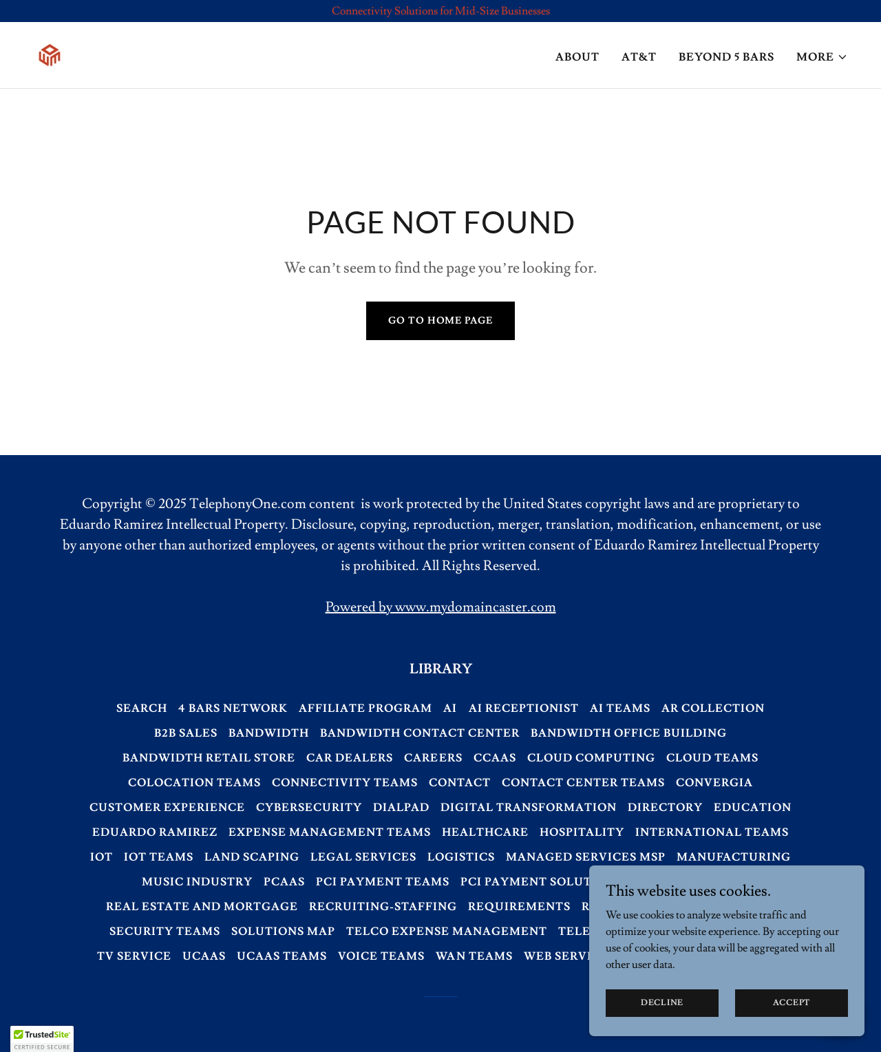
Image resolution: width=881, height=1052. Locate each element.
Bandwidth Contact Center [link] (420, 733)
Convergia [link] (714, 783)
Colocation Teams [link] (194, 783)
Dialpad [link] (401, 807)
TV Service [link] (134, 956)
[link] (49, 52)
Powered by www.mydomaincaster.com (441, 607)
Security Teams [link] (164, 931)
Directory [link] (665, 807)
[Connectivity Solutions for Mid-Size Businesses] (440, 11)
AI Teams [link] (620, 708)
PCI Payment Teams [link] (382, 882)
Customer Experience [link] (167, 807)
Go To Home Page (440, 321)
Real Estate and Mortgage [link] (202, 907)
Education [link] (753, 807)
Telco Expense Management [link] (446, 931)
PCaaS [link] (284, 882)
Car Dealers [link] (349, 758)
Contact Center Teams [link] (583, 783)
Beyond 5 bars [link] (726, 57)
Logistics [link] (461, 857)
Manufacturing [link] (734, 857)
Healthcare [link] (485, 832)
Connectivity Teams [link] (345, 783)
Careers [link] (433, 758)
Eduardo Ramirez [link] (154, 832)
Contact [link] (460, 783)
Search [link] (141, 708)
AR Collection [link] (713, 708)
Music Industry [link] (197, 882)
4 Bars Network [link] (233, 708)
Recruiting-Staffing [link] (383, 907)
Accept (792, 1003)
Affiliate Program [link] (365, 708)
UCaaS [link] (204, 956)
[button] (822, 57)
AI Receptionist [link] (524, 708)
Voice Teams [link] (381, 956)
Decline (662, 1003)
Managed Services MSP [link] (586, 857)
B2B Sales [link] (185, 733)
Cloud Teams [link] (712, 758)
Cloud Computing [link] (591, 758)
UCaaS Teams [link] (282, 956)
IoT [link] (101, 857)
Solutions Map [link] (283, 931)
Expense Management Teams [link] (330, 832)
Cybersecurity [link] (309, 807)
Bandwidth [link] (269, 733)
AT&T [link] (639, 57)
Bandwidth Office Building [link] (629, 733)
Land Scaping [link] (251, 857)
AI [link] (450, 708)
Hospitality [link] (582, 832)
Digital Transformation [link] (528, 807)
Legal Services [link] (363, 857)
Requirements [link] (519, 907)
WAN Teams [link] (474, 956)
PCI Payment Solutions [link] (541, 882)
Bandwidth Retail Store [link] (209, 758)
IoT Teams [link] (158, 857)
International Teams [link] (712, 832)
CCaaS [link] (495, 758)
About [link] (577, 57)
